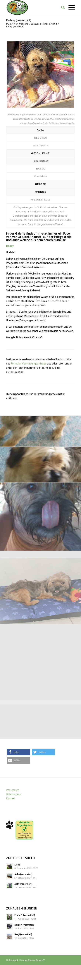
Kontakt (10, 798)
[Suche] (61, 7)
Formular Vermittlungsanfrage (28, 363)
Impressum (12, 790)
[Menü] (70, 7)
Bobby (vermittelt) (18, 20)
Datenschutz (13, 794)
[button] (18, 752)
